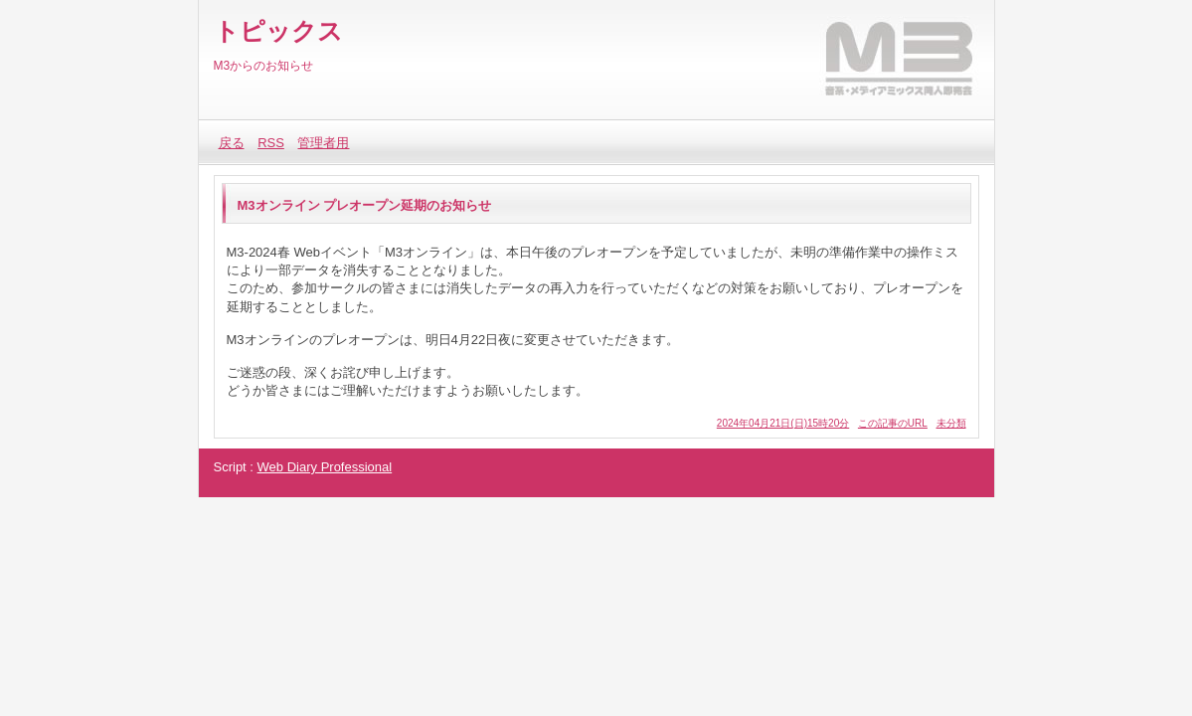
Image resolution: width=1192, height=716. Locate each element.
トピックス (278, 31)
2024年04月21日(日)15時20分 (783, 423)
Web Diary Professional (325, 466)
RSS (270, 142)
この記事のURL (893, 423)
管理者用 (323, 142)
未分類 (951, 423)
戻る (232, 142)
